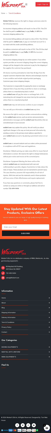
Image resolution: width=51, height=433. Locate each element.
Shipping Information (9, 312)
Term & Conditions (8, 322)
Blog (3, 308)
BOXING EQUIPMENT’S (10, 347)
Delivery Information (8, 317)
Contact (4, 332)
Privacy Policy (6, 327)
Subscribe (25, 233)
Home (3, 13)
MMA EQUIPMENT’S (9, 357)
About (4, 303)
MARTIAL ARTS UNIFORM (11, 352)
